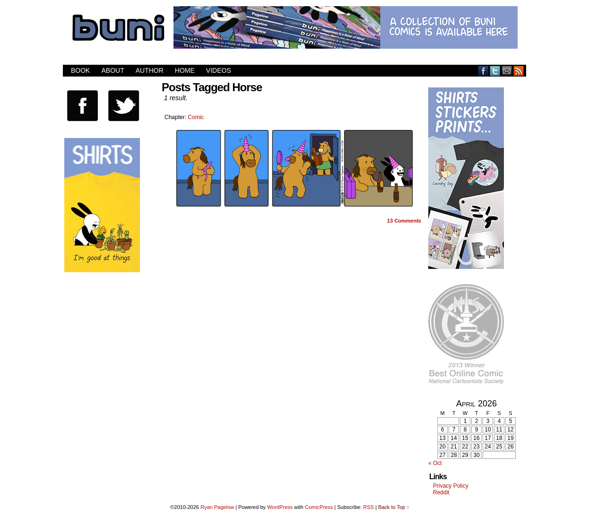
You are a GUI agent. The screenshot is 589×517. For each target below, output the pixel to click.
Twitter (495, 71)
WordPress (280, 507)
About (112, 70)
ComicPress (319, 507)
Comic (196, 117)
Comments (404, 221)
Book (80, 70)
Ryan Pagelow (217, 507)
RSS (519, 71)
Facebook (483, 71)
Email (507, 71)
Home (185, 70)
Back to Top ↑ (393, 507)
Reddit (441, 492)
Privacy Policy (450, 486)
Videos (218, 70)
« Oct (435, 463)
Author (150, 70)
